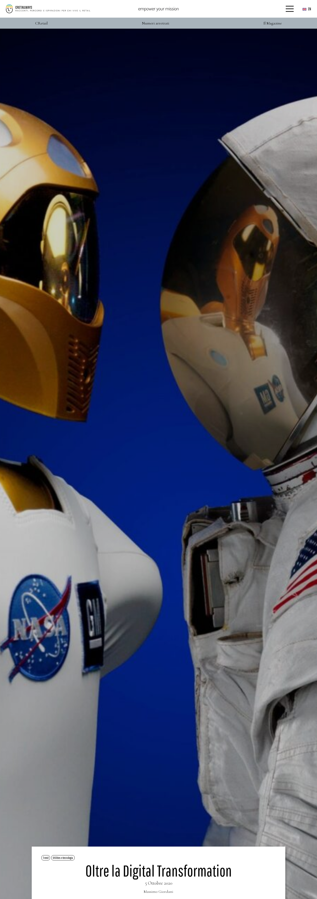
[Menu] (290, 8)
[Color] (48, 8)
